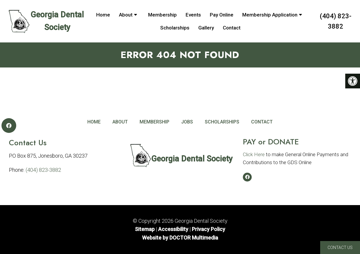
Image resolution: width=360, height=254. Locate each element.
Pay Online (221, 15)
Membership (162, 15)
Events (193, 15)
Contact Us (340, 247)
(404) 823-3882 (335, 21)
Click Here (254, 154)
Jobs (187, 122)
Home (103, 15)
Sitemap (145, 229)
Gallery (206, 28)
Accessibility (173, 229)
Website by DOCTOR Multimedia (180, 238)
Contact (231, 28)
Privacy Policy (208, 229)
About (125, 15)
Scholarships (174, 28)
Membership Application (269, 15)
